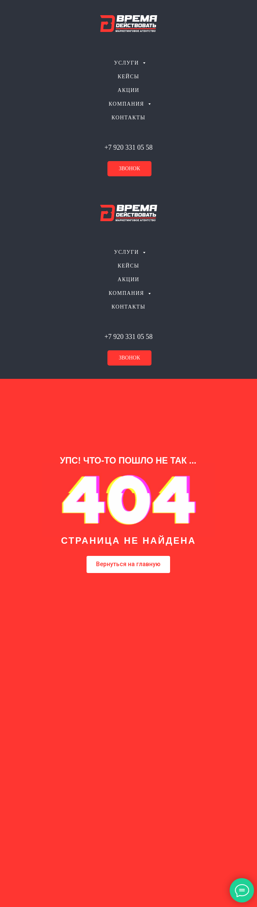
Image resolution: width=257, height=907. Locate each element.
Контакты (128, 117)
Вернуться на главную (128, 564)
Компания (127, 104)
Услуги (127, 63)
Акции (128, 90)
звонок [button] (129, 168)
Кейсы (128, 76)
